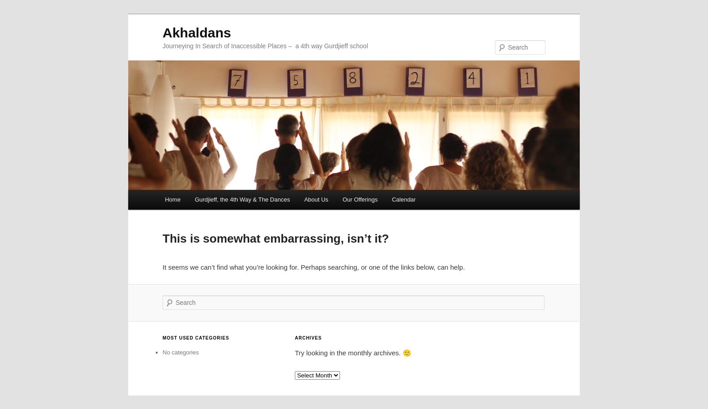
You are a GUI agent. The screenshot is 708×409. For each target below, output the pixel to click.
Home (173, 199)
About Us (316, 199)
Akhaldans (197, 32)
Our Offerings (360, 199)
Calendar (404, 199)
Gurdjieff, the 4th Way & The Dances (242, 199)
